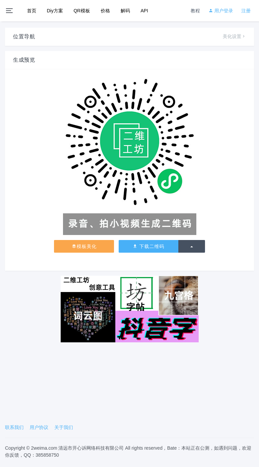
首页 (31, 10)
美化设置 (234, 36)
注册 (246, 10)
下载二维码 (148, 246)
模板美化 (84, 246)
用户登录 (220, 10)
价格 (105, 10)
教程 (195, 10)
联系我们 (14, 427)
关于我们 (63, 427)
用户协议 (39, 427)
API (144, 10)
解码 (125, 10)
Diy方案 (55, 10)
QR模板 (82, 10)
